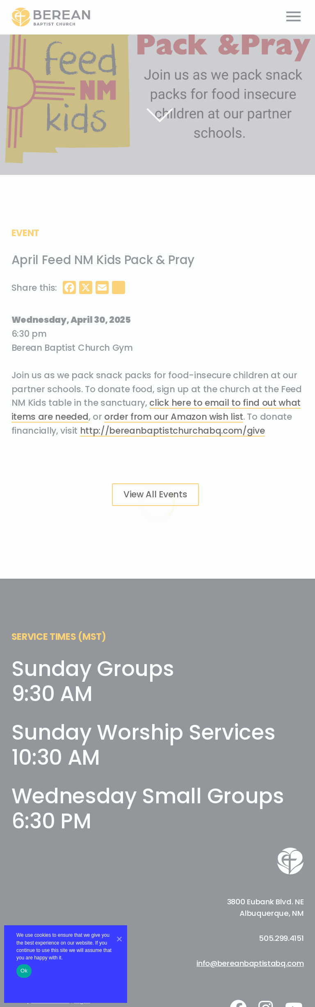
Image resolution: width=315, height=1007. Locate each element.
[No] (119, 939)
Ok (24, 971)
